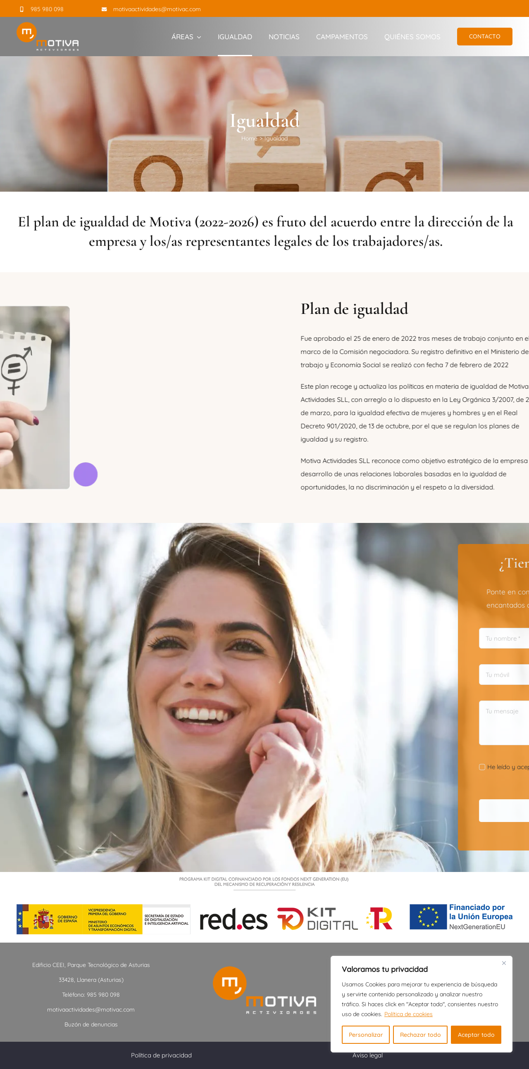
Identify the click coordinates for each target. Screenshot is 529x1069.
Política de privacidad (161, 1055)
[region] (421, 1004)
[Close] (504, 963)
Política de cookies (408, 1014)
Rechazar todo (420, 1034)
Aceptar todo (476, 1034)
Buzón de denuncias (91, 1024)
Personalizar (366, 1034)
